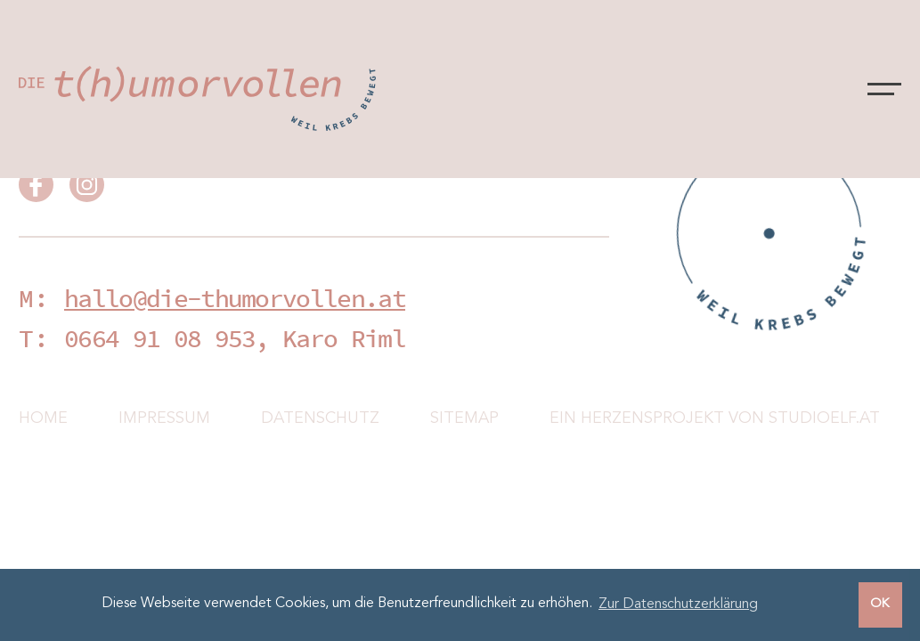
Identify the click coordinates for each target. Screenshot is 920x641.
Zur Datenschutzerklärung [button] (678, 604)
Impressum (164, 418)
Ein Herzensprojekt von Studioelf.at (715, 418)
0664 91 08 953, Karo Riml (234, 338)
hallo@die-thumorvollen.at (234, 298)
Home (43, 418)
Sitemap (464, 418)
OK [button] (880, 604)
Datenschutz (320, 418)
